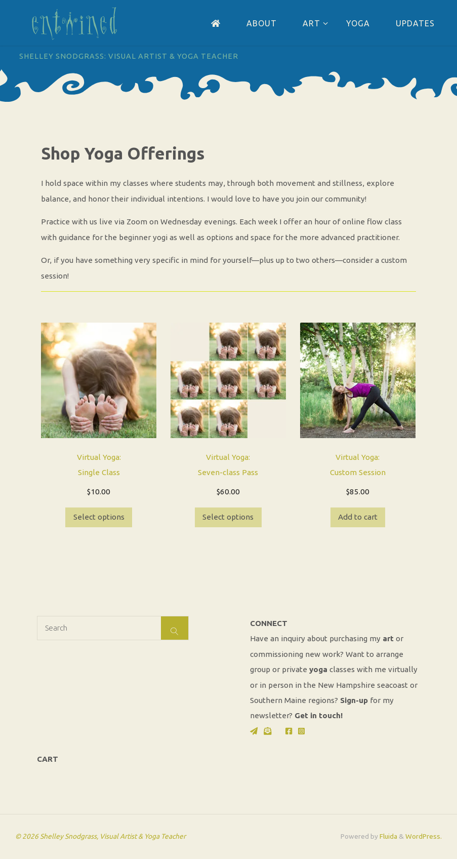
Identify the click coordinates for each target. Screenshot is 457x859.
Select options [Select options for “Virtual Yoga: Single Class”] (98, 517)
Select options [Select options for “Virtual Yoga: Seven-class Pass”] (228, 517)
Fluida (387, 836)
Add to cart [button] (358, 517)
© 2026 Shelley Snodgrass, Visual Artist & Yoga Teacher (100, 836)
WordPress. (423, 836)
